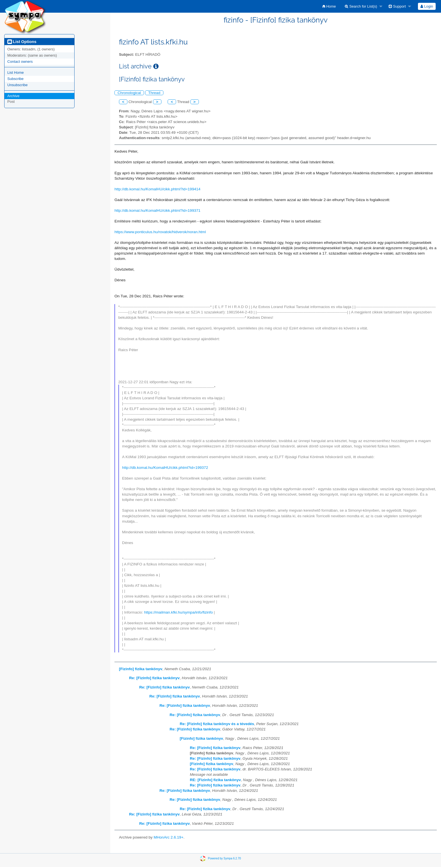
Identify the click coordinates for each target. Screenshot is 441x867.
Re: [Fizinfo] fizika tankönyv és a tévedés (217, 724)
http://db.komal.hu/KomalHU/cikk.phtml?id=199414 (157, 189)
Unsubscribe (17, 85)
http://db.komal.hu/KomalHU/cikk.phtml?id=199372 (165, 467)
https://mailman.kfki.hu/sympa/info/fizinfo (178, 612)
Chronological (129, 93)
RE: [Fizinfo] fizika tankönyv (215, 780)
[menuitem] (329, 6)
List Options (21, 41)
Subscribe (15, 79)
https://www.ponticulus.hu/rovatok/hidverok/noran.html (160, 232)
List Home (15, 72)
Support (397, 6)
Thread (154, 93)
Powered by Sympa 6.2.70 (224, 858)
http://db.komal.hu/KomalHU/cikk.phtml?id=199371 (157, 210)
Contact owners (20, 61)
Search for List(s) (361, 6)
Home (329, 6)
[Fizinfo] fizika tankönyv (140, 669)
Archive (13, 96)
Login (426, 6)
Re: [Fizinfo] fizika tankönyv (154, 678)
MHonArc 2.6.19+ (168, 837)
